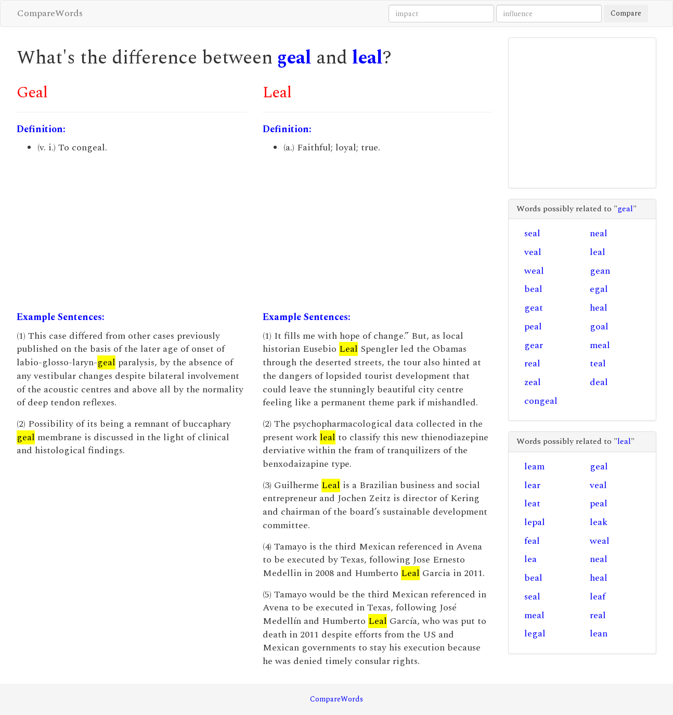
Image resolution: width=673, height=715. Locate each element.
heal (598, 308)
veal (532, 252)
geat (533, 308)
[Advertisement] (132, 232)
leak (598, 522)
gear (533, 345)
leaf (597, 597)
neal (598, 233)
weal (534, 271)
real (532, 363)
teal (598, 363)
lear (532, 485)
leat (532, 503)
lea (530, 559)
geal (294, 58)
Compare (626, 13)
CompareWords (50, 13)
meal (600, 345)
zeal (532, 382)
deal (599, 382)
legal (535, 634)
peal (533, 327)
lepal (534, 522)
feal (532, 541)
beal (533, 289)
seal (532, 233)
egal (599, 289)
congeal (541, 401)
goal (599, 327)
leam (534, 466)
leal (367, 58)
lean (598, 634)
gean (600, 271)
